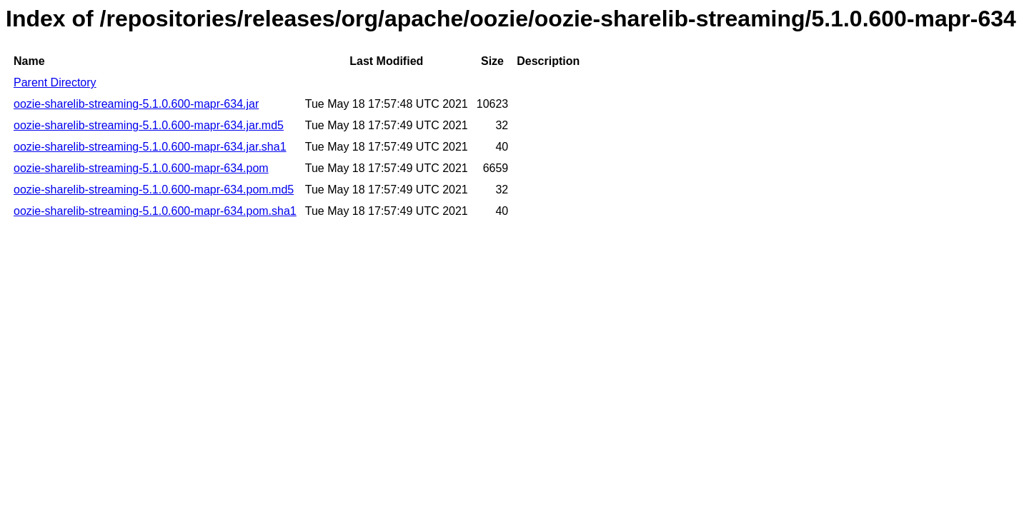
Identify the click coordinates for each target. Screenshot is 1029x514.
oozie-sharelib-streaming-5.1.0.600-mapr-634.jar (136, 104)
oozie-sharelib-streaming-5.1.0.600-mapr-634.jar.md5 (149, 125)
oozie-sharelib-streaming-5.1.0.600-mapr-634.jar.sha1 (150, 147)
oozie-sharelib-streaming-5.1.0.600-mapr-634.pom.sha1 (155, 211)
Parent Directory (55, 82)
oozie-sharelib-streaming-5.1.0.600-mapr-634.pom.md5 (154, 189)
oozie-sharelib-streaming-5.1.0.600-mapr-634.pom (141, 168)
